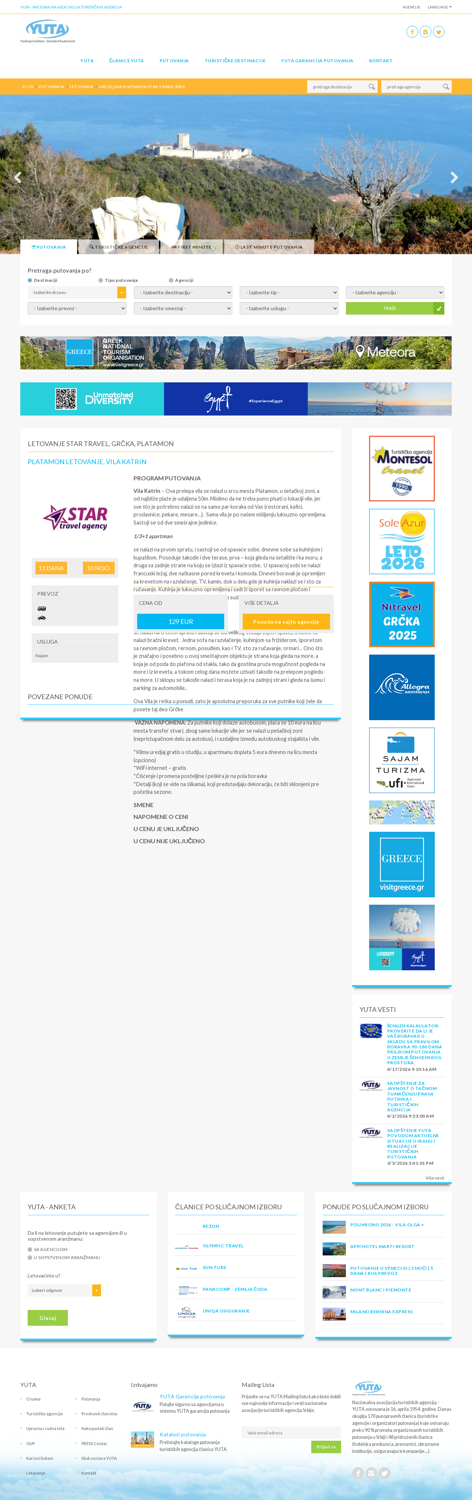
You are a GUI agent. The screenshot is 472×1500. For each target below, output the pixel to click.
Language (438, 7)
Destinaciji (45, 280)
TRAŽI (389, 308)
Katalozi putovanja (183, 1434)
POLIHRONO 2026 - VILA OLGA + (387, 1224)
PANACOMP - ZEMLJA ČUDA (235, 1289)
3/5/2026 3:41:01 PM (410, 1163)
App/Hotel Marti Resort (382, 1246)
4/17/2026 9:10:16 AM (412, 1069)
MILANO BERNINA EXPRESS (381, 1311)
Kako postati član (97, 1428)
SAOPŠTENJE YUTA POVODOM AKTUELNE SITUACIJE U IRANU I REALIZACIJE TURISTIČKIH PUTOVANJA (413, 1144)
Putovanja (174, 60)
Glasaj (47, 1318)
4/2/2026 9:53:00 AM (410, 1116)
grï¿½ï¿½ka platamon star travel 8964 (142, 86)
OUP (30, 1443)
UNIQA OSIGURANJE (226, 1311)
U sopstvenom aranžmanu (67, 1257)
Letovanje (35, 1473)
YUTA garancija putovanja (317, 60)
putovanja (51, 86)
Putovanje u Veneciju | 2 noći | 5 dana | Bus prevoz (391, 1270)
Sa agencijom (51, 1249)
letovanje (81, 86)
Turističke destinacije (235, 60)
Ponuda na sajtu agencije (286, 621)
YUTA (87, 60)
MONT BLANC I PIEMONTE (380, 1290)
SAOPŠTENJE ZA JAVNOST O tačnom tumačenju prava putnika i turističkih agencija (412, 1096)
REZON (211, 1226)
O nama (33, 1398)
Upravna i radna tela (45, 1428)
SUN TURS (214, 1267)
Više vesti (435, 1178)
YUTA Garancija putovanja (192, 1396)
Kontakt (381, 60)
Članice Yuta (126, 60)
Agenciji (184, 280)
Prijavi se (326, 1446)
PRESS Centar (94, 1443)
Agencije (411, 7)
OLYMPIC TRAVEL (223, 1245)
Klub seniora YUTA (99, 1458)
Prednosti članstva (99, 1413)
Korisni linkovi (39, 1458)
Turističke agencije (44, 1413)
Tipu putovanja (121, 280)
